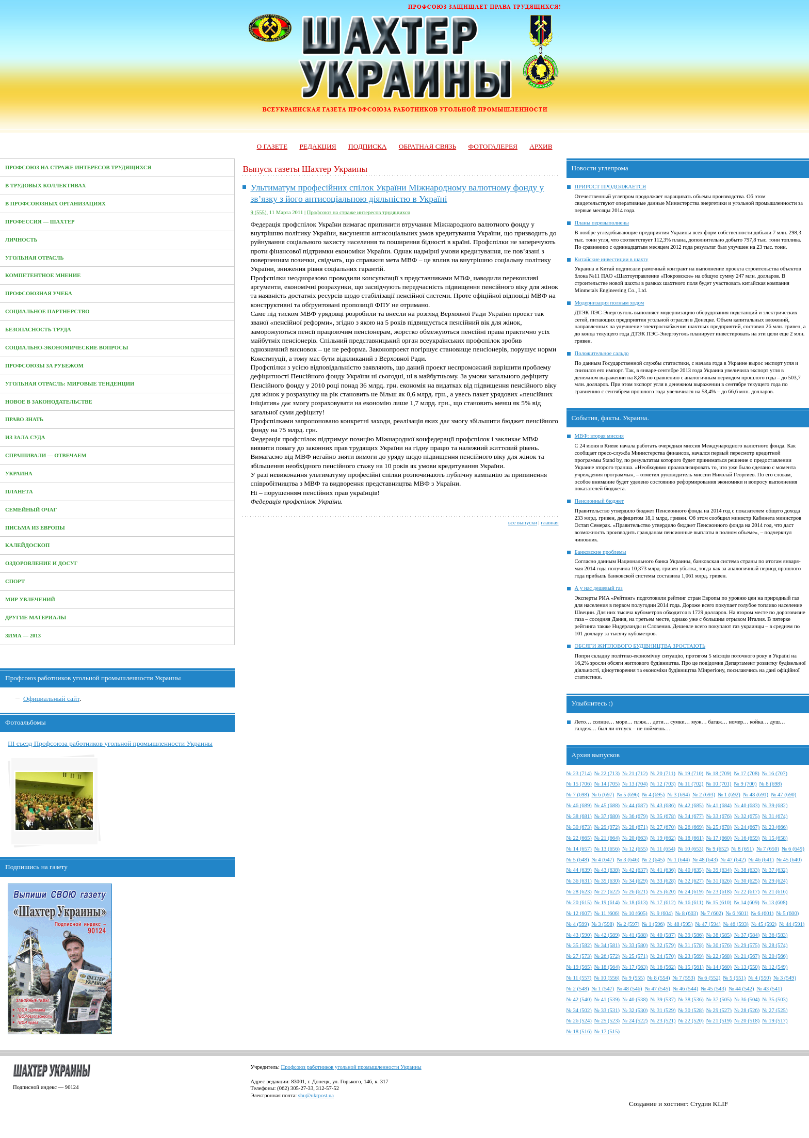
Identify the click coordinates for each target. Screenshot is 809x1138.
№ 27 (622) (607, 891)
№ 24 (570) (662, 956)
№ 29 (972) (607, 827)
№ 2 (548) (578, 988)
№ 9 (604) (661, 913)
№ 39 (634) (719, 870)
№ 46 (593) (736, 924)
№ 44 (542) (741, 988)
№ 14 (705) (607, 784)
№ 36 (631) (579, 881)
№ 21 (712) (635, 773)
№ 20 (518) (746, 1020)
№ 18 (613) (635, 902)
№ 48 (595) (679, 924)
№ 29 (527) (719, 1010)
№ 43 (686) (662, 805)
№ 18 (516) (579, 1031)
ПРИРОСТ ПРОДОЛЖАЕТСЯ (610, 186)
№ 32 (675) (746, 816)
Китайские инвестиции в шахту (612, 259)
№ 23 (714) (579, 773)
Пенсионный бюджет (599, 501)
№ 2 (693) (703, 794)
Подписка (367, 146)
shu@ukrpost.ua (316, 1095)
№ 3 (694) (678, 794)
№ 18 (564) (607, 967)
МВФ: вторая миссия (599, 436)
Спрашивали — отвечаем (45, 455)
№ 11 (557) (579, 978)
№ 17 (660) (719, 838)
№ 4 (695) (653, 794)
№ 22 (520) (691, 1020)
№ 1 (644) (678, 859)
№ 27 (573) (579, 956)
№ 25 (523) (607, 1020)
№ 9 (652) (717, 849)
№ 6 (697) (602, 794)
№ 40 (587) (662, 935)
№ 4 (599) (578, 924)
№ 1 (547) (602, 988)
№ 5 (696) (628, 794)
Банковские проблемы (600, 552)
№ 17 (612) (662, 902)
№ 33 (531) (607, 1010)
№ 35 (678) (662, 816)
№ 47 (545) (657, 988)
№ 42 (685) (691, 805)
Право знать (24, 419)
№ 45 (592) (763, 924)
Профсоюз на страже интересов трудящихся (78, 167)
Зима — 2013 (23, 635)
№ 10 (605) (635, 913)
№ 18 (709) (718, 773)
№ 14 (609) (746, 902)
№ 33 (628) (662, 881)
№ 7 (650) (767, 849)
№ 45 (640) (789, 859)
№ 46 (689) (579, 805)
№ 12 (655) (635, 849)
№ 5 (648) (578, 859)
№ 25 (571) (635, 956)
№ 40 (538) (635, 999)
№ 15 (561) (691, 967)
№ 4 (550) (759, 978)
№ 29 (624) (774, 881)
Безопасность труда (38, 329)
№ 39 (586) (691, 935)
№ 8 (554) (659, 978)
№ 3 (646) (628, 859)
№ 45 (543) (713, 988)
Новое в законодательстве (48, 402)
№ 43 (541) (769, 988)
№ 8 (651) (742, 849)
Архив (540, 146)
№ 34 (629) (635, 881)
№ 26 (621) (635, 891)
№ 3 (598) (602, 924)
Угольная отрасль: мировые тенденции (69, 384)
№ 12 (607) (579, 913)
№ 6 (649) (793, 849)
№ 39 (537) (662, 999)
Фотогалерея (492, 146)
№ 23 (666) (774, 827)
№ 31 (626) (719, 881)
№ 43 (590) (579, 935)
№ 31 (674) (774, 816)
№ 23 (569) (691, 956)
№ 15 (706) (579, 784)
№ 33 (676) (719, 816)
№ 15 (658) (774, 838)
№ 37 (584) (746, 935)
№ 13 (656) (607, 849)
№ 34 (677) (691, 816)
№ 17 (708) (746, 773)
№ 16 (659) (746, 838)
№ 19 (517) (774, 1020)
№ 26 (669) (691, 827)
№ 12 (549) (774, 967)
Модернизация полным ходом (609, 303)
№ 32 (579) (662, 945)
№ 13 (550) (746, 967)
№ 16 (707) (774, 773)
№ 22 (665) (579, 838)
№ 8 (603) (686, 913)
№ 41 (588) (635, 935)
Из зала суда (25, 437)
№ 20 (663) (635, 838)
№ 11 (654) (662, 849)
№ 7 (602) (712, 913)
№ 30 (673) (579, 827)
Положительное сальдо (602, 353)
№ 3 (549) (784, 978)
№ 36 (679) (635, 816)
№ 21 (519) (719, 1020)
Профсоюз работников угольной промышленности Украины (351, 1067)
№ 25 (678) (719, 827)
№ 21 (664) (607, 838)
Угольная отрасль (34, 258)
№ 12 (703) (662, 784)
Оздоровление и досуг (41, 563)
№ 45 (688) (607, 805)
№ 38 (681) (579, 816)
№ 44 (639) (579, 870)
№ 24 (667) (746, 827)
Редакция (317, 146)
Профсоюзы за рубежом (44, 365)
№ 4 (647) (602, 859)
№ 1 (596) (653, 924)
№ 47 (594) (707, 924)
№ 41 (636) (662, 870)
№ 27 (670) (662, 827)
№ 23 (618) (719, 891)
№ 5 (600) (787, 913)
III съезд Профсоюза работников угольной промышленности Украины (110, 743)
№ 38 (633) (746, 870)
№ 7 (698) (578, 794)
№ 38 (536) (691, 999)
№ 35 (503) (774, 999)
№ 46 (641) (761, 859)
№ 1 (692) (729, 794)
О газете (271, 146)
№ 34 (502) (579, 1010)
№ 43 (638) (607, 870)
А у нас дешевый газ (599, 588)
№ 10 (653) (690, 849)
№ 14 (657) (579, 849)
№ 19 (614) (607, 902)
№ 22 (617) (746, 891)
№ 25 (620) (662, 891)
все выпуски (522, 522)
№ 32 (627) (691, 881)
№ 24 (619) (691, 891)
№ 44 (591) (791, 924)
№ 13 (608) (774, 902)
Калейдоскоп (27, 545)
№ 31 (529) (662, 1010)
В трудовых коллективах (45, 185)
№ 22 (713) (607, 773)
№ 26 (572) (607, 956)
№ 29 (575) (746, 945)
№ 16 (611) (691, 902)
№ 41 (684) (719, 805)
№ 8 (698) (770, 784)
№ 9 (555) (633, 978)
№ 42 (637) (635, 870)
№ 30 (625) (746, 881)
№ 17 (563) (635, 967)
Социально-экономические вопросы (66, 347)
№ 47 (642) (733, 859)
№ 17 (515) (607, 1031)
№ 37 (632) (774, 870)
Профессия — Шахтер (40, 222)
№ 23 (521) (662, 1020)
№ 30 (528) (691, 1010)
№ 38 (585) (719, 935)
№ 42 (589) (607, 935)
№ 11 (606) (607, 913)
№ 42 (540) (579, 999)
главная (549, 522)
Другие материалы (35, 617)
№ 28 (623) (579, 891)
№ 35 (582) (579, 945)
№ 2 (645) (653, 859)
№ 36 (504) (746, 999)
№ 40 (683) (746, 805)
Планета (19, 491)
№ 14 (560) (719, 967)
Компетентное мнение (42, 275)
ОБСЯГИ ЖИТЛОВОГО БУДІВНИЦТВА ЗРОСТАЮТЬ (640, 646)
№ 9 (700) (745, 784)
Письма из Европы (35, 528)
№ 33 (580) (635, 945)
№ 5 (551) (734, 978)
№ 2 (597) (628, 924)
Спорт (15, 581)
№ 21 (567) (746, 956)
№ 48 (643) (705, 859)
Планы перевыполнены (602, 223)
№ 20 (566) (774, 956)
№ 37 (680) (607, 816)
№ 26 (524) (579, 1020)
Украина (19, 473)
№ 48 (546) (629, 988)
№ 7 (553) (683, 978)
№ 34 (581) (607, 945)
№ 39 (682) (774, 805)
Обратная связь (427, 146)
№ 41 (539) (607, 999)
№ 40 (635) (691, 870)
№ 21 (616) (774, 891)
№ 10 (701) (718, 784)
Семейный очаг (31, 509)
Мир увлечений (30, 599)
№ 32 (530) (635, 1010)
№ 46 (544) (685, 988)
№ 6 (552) (709, 978)
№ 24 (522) (635, 1020)
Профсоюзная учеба (38, 293)
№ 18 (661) (691, 838)
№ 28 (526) (746, 1010)
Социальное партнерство (47, 311)
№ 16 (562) (662, 967)
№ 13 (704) (635, 784)
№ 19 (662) (662, 838)
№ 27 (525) (774, 1010)
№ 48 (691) (755, 794)
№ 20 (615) (579, 902)
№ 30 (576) (719, 945)
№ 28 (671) (635, 827)
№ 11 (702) (691, 784)
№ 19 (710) (690, 773)
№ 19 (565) (579, 967)
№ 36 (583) (774, 935)
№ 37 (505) (719, 999)
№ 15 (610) (718, 902)
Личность (21, 240)
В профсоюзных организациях (55, 203)
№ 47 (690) (783, 794)
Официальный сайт (51, 698)
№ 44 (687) (635, 805)
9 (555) (258, 212)
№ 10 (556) (606, 978)
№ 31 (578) (691, 945)
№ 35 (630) (607, 881)
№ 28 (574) (774, 945)
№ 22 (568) (719, 956)
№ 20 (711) (662, 773)
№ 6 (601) (737, 913)
